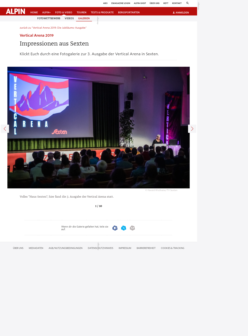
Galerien (84, 18)
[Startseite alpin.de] (15, 11)
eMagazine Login (120, 3)
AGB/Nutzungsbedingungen (65, 248)
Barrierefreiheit (146, 248)
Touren (81, 12)
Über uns (154, 3)
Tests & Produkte (102, 12)
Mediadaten (36, 248)
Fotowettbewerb (48, 18)
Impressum (125, 248)
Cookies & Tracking (172, 248)
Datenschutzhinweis (100, 248)
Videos (69, 18)
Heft (165, 3)
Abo (105, 3)
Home (34, 12)
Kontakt (177, 3)
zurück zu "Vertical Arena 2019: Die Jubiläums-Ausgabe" (53, 27)
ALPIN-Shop (140, 3)
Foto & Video (63, 12)
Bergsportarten (129, 12)
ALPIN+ (46, 12)
